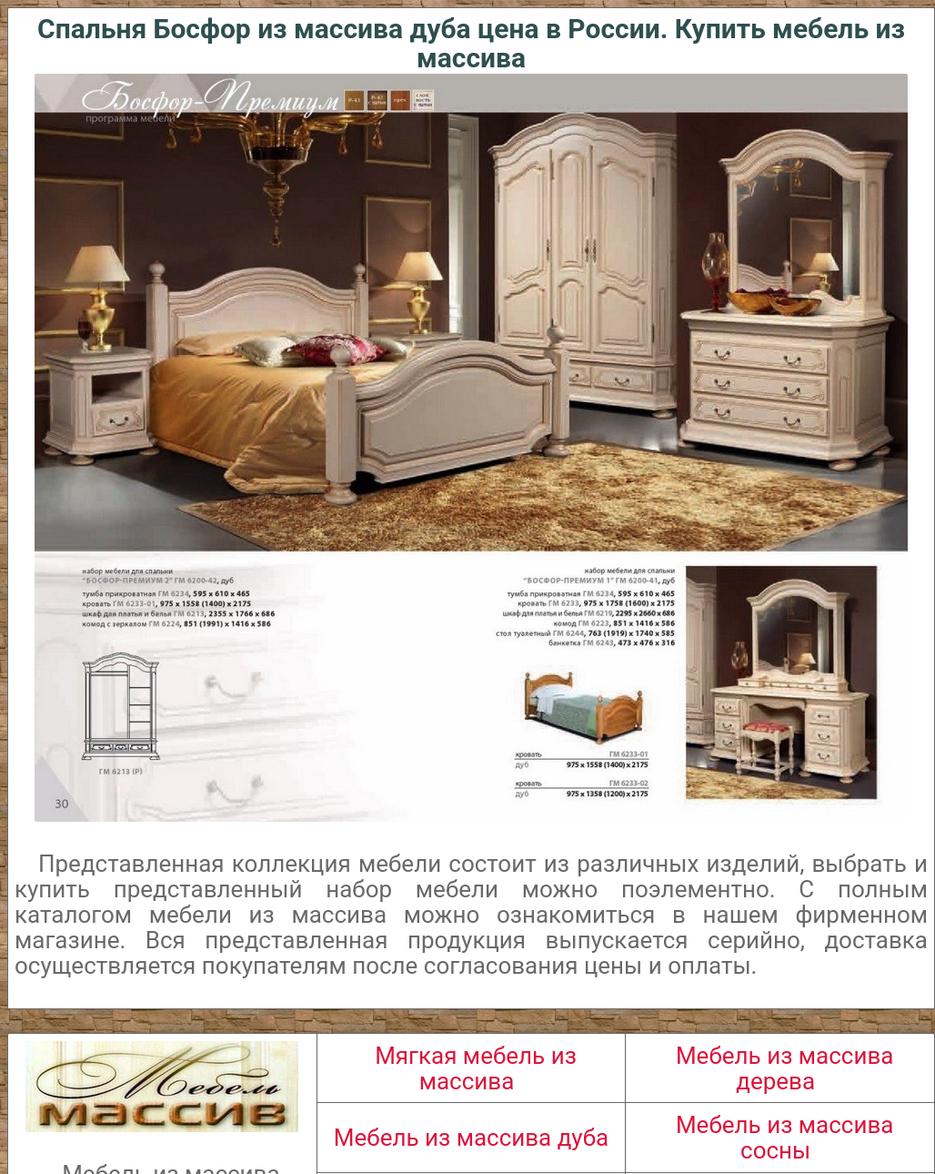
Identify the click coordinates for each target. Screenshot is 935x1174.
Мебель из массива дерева (784, 1068)
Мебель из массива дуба (471, 1137)
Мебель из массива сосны (784, 1137)
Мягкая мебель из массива (476, 1068)
